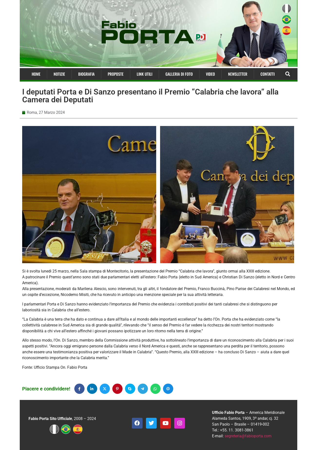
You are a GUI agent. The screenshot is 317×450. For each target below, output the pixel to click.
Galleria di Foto (179, 74)
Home (36, 74)
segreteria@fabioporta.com (248, 436)
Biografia (86, 74)
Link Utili (144, 74)
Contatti (267, 74)
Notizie (59, 74)
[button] (287, 74)
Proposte (116, 74)
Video (210, 74)
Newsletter (237, 74)
